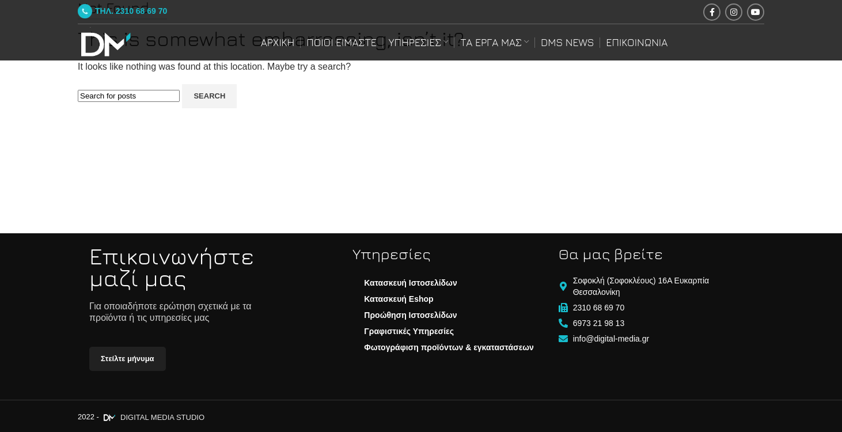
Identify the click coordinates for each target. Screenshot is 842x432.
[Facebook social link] (711, 12)
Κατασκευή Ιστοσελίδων (410, 282)
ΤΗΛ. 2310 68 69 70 (122, 11)
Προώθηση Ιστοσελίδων (410, 315)
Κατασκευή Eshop (398, 299)
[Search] (129, 96)
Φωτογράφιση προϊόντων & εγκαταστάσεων (449, 347)
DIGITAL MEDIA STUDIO (152, 417)
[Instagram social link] (733, 12)
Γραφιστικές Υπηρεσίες (409, 331)
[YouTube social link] (755, 12)
